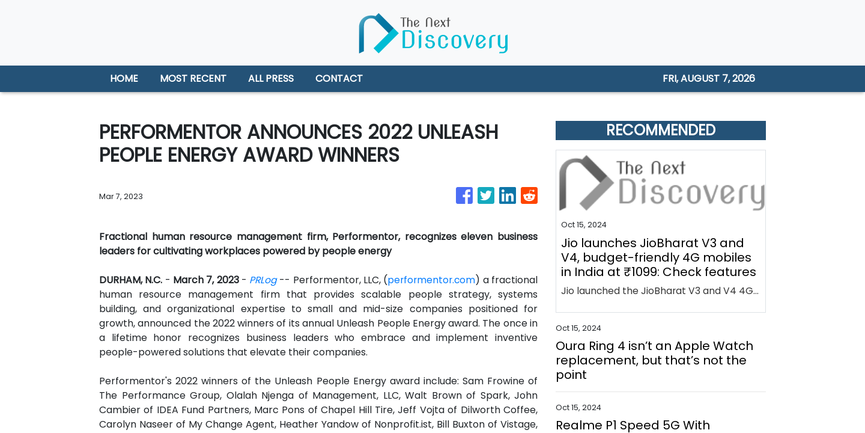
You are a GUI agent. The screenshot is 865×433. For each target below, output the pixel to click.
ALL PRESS (271, 78)
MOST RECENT (193, 78)
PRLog (290, 280)
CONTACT (339, 78)
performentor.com (475, 280)
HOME (124, 78)
